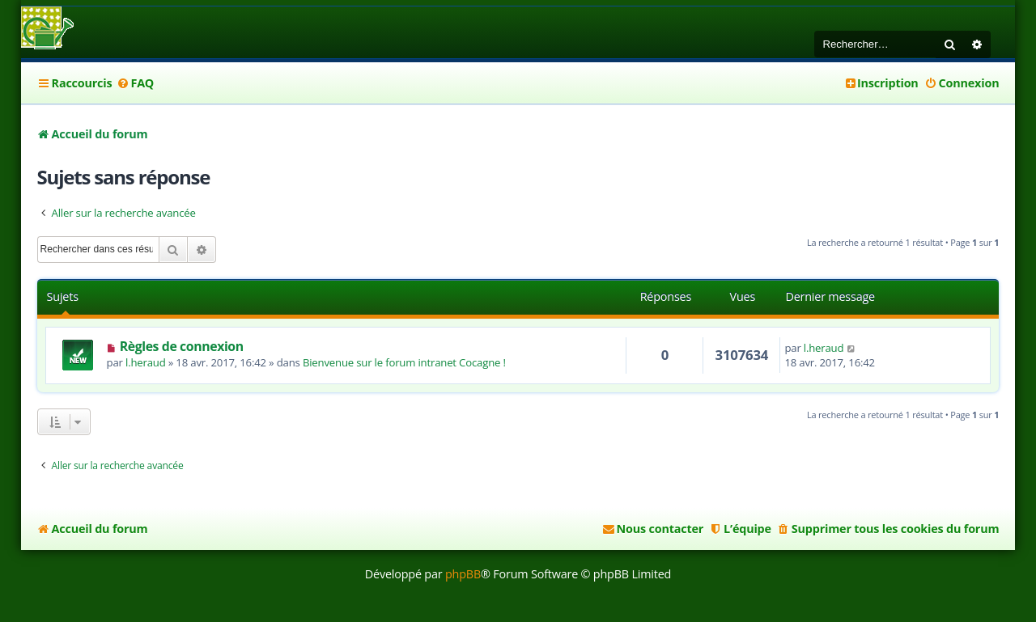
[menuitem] (135, 83)
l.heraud (145, 362)
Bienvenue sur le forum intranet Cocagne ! (404, 362)
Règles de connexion (182, 346)
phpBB (463, 574)
